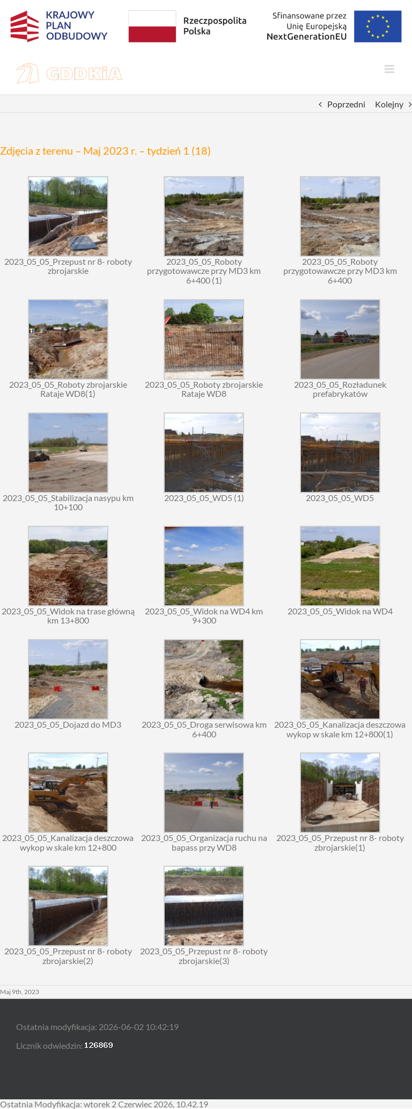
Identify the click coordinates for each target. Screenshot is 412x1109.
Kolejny (389, 104)
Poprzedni (346, 104)
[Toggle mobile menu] (390, 69)
